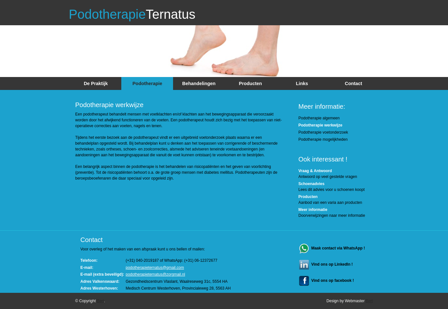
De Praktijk (96, 83)
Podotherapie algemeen (319, 118)
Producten (250, 83)
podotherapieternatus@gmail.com (155, 267)
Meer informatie (313, 209)
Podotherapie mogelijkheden (323, 139)
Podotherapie (132, 14)
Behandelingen (198, 83)
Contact (353, 83)
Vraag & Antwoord (315, 171)
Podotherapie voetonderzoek (323, 132)
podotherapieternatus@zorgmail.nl (155, 274)
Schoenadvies (312, 184)
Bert (100, 301)
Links (302, 83)
